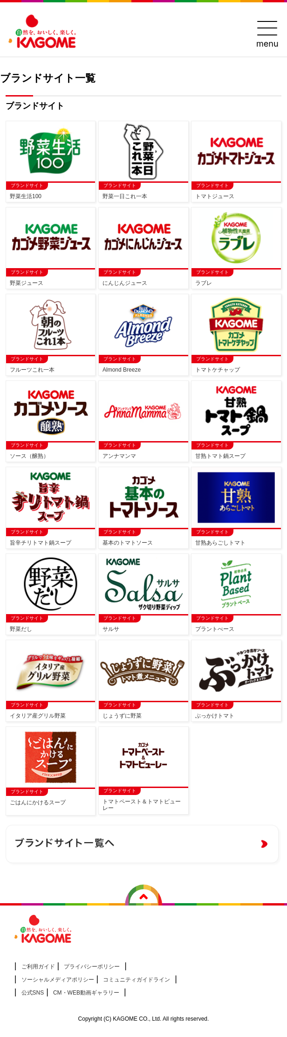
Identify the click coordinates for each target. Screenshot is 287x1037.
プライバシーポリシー (92, 966)
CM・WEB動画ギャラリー (86, 992)
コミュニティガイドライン (136, 979)
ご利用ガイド (38, 966)
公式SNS (32, 992)
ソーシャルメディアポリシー (57, 979)
